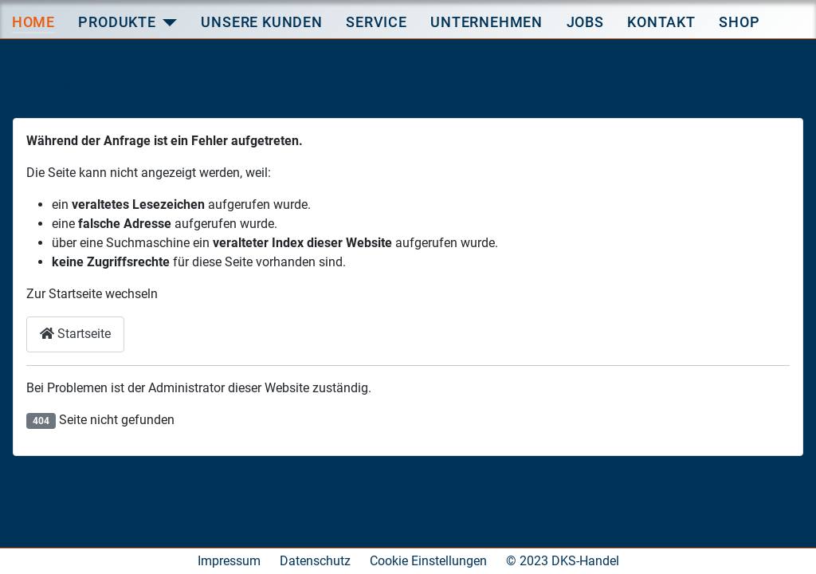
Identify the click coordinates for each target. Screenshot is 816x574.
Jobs (585, 22)
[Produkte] (170, 22)
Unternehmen (486, 22)
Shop (739, 22)
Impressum (229, 560)
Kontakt (661, 22)
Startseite (75, 333)
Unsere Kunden (261, 22)
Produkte (116, 22)
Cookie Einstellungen (428, 560)
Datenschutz (315, 560)
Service (376, 22)
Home (33, 22)
